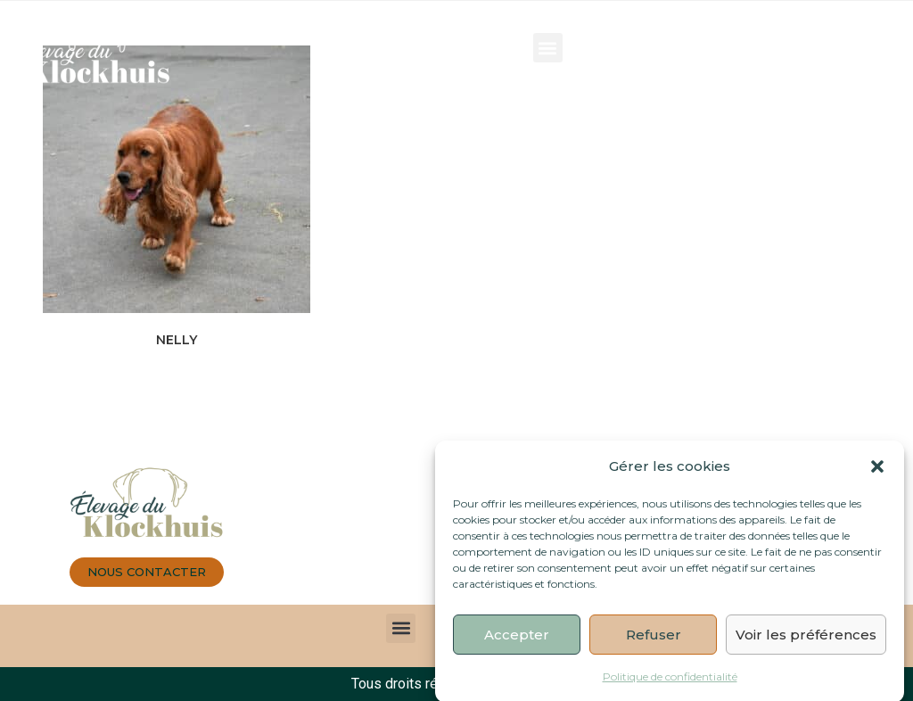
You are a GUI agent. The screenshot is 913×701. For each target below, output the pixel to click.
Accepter (516, 640)
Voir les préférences (806, 640)
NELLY (176, 340)
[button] (877, 473)
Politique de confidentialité (670, 683)
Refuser (653, 640)
